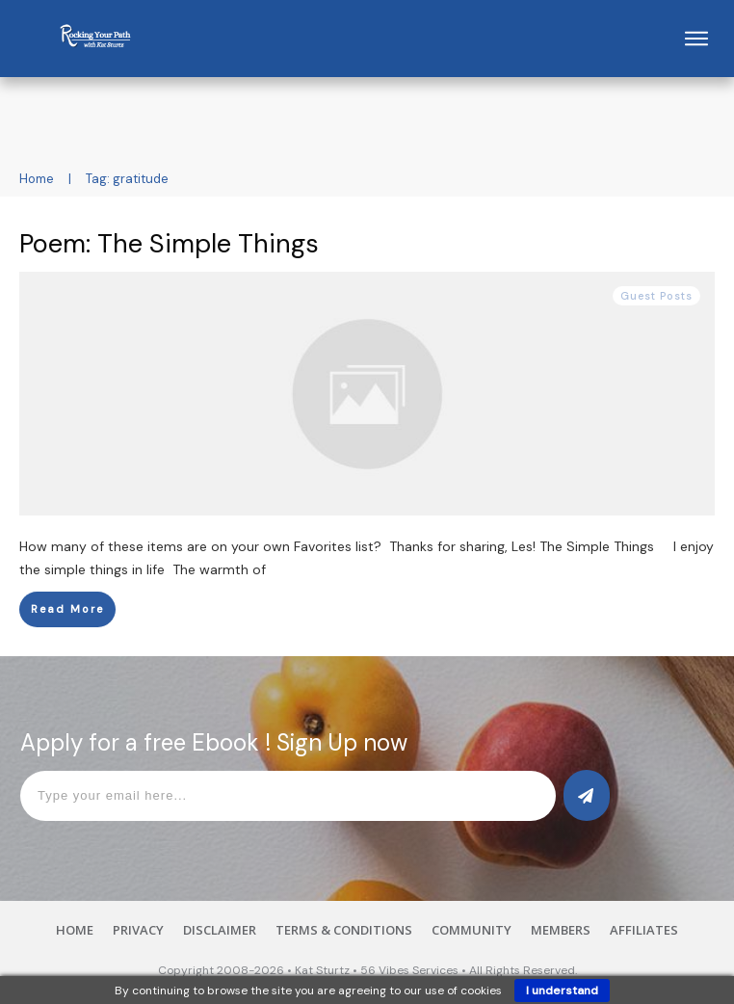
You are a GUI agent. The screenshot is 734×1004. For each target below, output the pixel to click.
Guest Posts (656, 296)
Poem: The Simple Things (169, 243)
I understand (562, 990)
